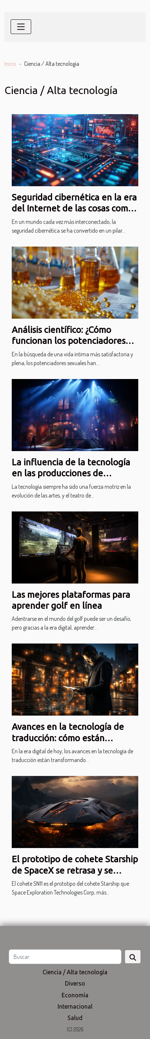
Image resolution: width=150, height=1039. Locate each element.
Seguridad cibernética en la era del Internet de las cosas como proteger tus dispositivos (74, 208)
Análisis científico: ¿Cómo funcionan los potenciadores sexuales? (68, 341)
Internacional (75, 1006)
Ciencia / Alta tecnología (75, 972)
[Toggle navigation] (21, 26)
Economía (75, 995)
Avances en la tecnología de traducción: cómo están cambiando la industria (68, 738)
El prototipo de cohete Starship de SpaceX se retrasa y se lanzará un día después (75, 870)
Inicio (10, 63)
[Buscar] (65, 956)
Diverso (75, 983)
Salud (75, 1017)
